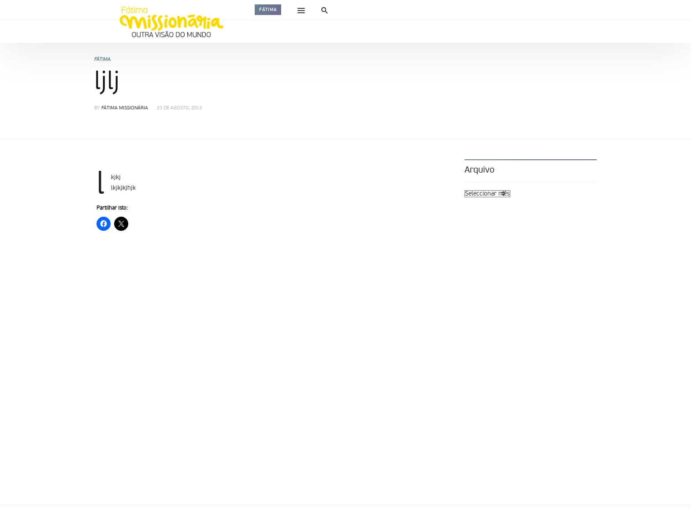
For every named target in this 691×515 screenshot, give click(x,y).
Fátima (268, 10)
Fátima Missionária (124, 108)
